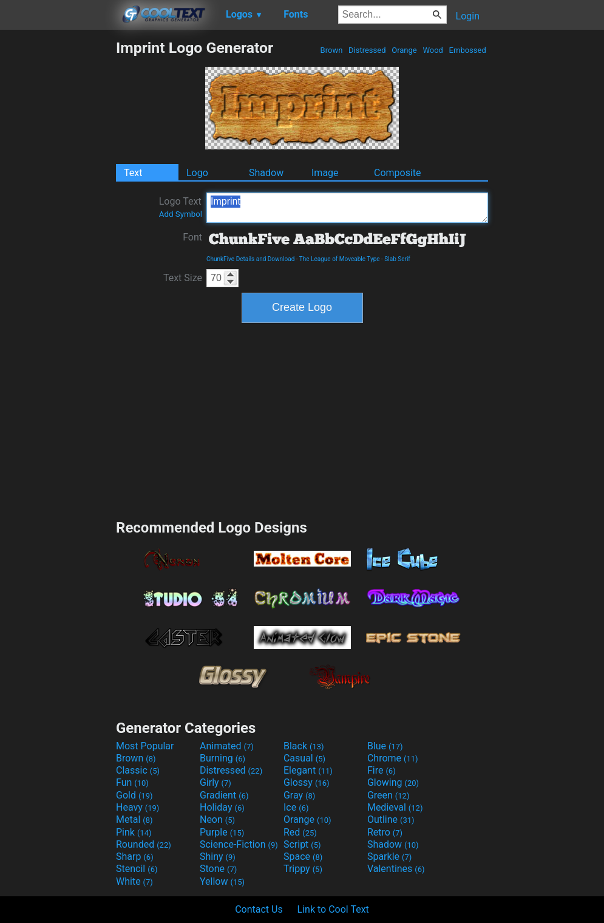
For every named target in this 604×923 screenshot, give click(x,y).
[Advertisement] (57, 221)
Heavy (137, 807)
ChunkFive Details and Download (250, 259)
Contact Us (259, 909)
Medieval (395, 807)
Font (192, 237)
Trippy (302, 868)
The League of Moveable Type (339, 259)
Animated (227, 746)
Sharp (135, 856)
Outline (391, 819)
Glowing (393, 782)
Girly (215, 782)
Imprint (347, 207)
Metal (134, 819)
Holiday (222, 807)
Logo (197, 173)
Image (325, 173)
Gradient (224, 795)
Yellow (222, 881)
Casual (304, 758)
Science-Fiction (239, 844)
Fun (132, 782)
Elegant (308, 770)
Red (300, 832)
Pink (134, 832)
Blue (385, 746)
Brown (331, 50)
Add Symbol (180, 214)
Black (303, 746)
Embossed (467, 50)
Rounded (143, 844)
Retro (384, 832)
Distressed (367, 50)
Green (388, 795)
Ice (295, 807)
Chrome (392, 758)
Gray (299, 795)
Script (302, 844)
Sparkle (389, 856)
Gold (134, 795)
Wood (433, 50)
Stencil (136, 868)
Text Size (182, 278)
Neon (217, 819)
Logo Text (180, 207)
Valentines (396, 868)
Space (302, 856)
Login (468, 16)
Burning (222, 758)
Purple (222, 832)
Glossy (306, 782)
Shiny (218, 856)
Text (133, 173)
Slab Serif (397, 259)
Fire (381, 770)
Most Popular (145, 746)
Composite (397, 173)
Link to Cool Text (333, 909)
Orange (404, 50)
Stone (218, 868)
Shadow (266, 173)
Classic (138, 770)
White (134, 881)
